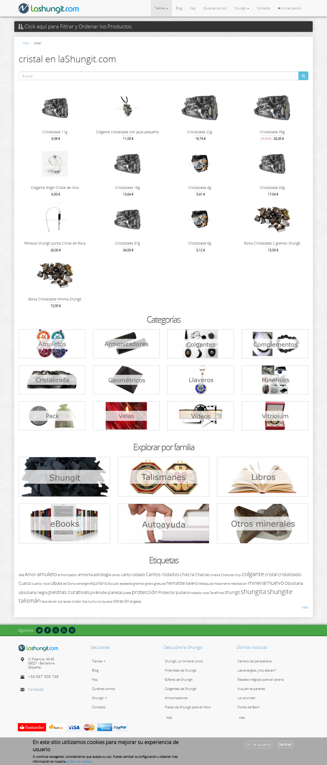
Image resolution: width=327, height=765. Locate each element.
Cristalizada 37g (127, 243)
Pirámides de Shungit (180, 670)
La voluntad (246, 698)
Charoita (227, 575)
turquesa (105, 601)
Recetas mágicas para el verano (261, 679)
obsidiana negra (33, 592)
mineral (257, 582)
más (169, 717)
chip (238, 575)
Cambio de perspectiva (255, 661)
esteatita (126, 583)
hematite (175, 583)
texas (67, 601)
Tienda (161, 8)
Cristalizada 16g (127, 187)
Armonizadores (176, 698)
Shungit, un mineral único (184, 661)
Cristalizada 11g (54, 131)
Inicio (25, 43)
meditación (239, 583)
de (65, 583)
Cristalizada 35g (272, 131)
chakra (215, 575)
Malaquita (205, 583)
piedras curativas (68, 592)
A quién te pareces (251, 688)
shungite (280, 591)
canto (116, 575)
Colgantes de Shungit (180, 688)
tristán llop (80, 601)
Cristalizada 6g (199, 243)
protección (145, 592)
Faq (193, 8)
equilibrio (98, 583)
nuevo (275, 582)
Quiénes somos (215, 8)
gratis (149, 583)
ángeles (136, 601)
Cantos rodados (162, 574)
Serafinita (217, 592)
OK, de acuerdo (258, 745)
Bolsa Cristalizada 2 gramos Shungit (272, 243)
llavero (192, 583)
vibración (121, 601)
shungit (232, 592)
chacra (187, 574)
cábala (56, 583)
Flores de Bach (249, 707)
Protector (166, 592)
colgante (253, 574)
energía (83, 583)
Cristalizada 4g (199, 187)
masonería (222, 583)
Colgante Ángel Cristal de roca (55, 187)
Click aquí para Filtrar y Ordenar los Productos (75, 26)
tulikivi (93, 601)
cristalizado (289, 574)
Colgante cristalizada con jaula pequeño (127, 131)
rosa (205, 592)
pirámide (98, 592)
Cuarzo (25, 583)
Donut (72, 583)
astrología (102, 574)
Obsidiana (294, 583)
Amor (30, 574)
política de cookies (79, 762)
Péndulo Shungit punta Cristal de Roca (54, 243)
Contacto (263, 8)
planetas (115, 592)
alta (21, 575)
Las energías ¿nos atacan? (257, 670)
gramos (138, 583)
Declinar (284, 745)
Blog (179, 8)
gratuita (160, 583)
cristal (271, 574)
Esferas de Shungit (178, 679)
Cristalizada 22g (199, 131)
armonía (85, 574)
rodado (196, 592)
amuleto (47, 574)
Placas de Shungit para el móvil (188, 707)
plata (127, 592)
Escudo (113, 583)
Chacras (202, 574)
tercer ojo (55, 601)
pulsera (183, 592)
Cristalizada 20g (272, 187)
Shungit (241, 8)
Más (305, 607)
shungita (253, 591)
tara (45, 601)
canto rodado (133, 574)
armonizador (67, 575)
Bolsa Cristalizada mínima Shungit (54, 299)
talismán (30, 600)
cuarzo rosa (41, 583)
